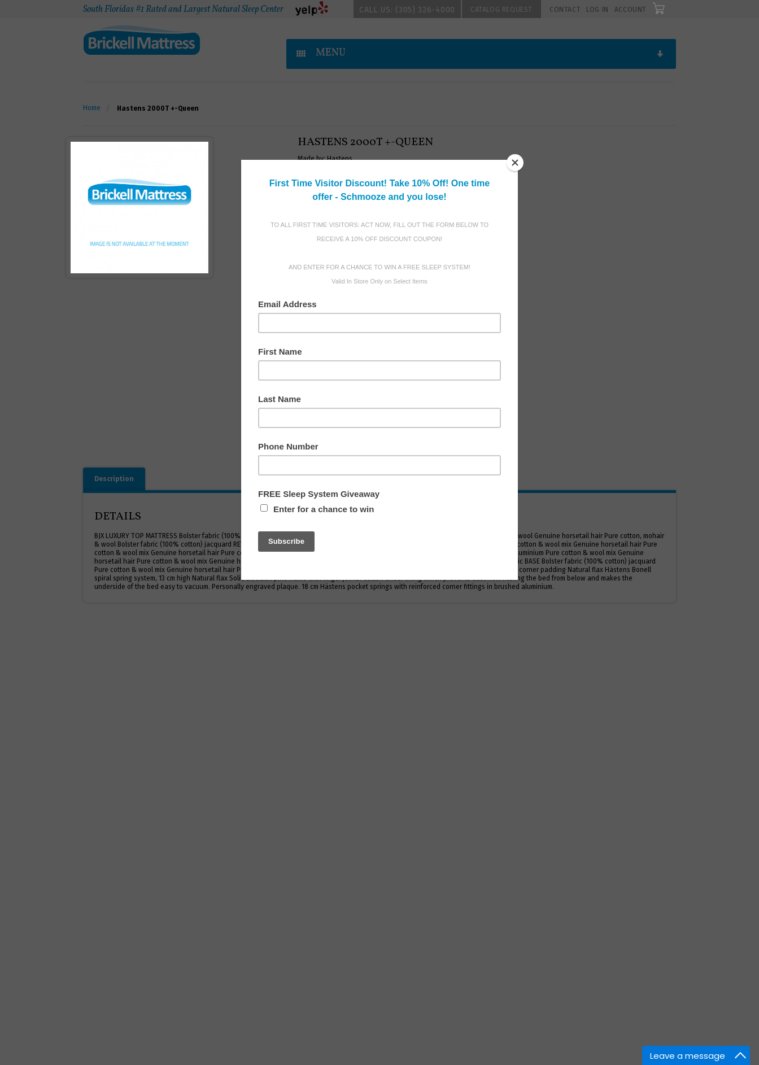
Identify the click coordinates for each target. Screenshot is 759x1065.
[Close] (515, 162)
